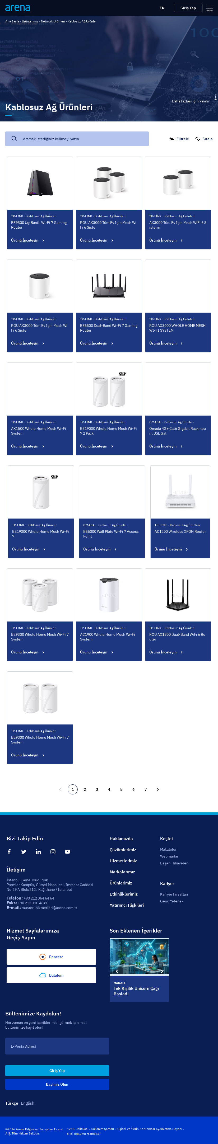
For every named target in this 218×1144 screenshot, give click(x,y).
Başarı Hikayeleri (174, 863)
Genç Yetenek (171, 901)
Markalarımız (122, 871)
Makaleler (168, 849)
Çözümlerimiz (123, 849)
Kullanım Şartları (102, 1129)
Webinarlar (169, 856)
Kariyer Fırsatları (174, 894)
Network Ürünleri (53, 21)
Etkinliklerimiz (124, 894)
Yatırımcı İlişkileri (127, 905)
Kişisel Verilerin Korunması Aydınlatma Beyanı (149, 1129)
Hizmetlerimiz (123, 860)
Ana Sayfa (12, 21)
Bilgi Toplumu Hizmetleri (84, 1134)
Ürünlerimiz (30, 21)
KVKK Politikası (77, 1129)
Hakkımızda (121, 838)
